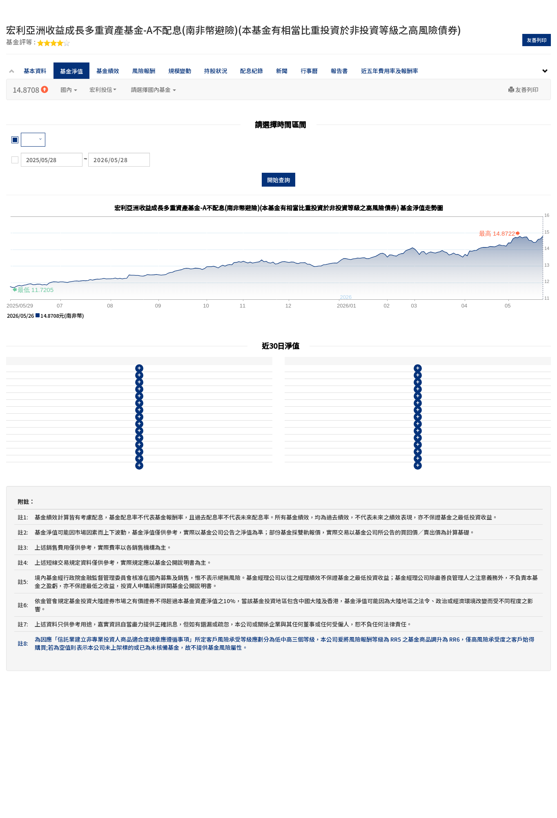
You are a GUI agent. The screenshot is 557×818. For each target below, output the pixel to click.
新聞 (281, 71)
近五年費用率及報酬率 (389, 71)
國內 (68, 89)
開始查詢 (278, 180)
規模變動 (179, 71)
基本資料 (35, 71)
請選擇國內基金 (153, 89)
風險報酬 (143, 71)
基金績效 (107, 71)
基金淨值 (71, 71)
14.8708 (30, 89)
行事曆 (309, 71)
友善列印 (536, 39)
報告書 (339, 71)
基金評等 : (38, 42)
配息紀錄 (251, 71)
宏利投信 (102, 89)
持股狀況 (215, 71)
